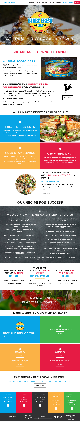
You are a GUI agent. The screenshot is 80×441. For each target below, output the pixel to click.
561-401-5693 (24, 401)
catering (58, 2)
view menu (46, 194)
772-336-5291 (40, 401)
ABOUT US (67, 97)
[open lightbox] (59, 68)
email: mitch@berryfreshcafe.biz (43, 417)
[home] (9, 2)
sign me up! (40, 385)
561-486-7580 (56, 405)
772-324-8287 (8, 401)
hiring (71, 2)
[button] (31, 2)
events (65, 2)
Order (38, 2)
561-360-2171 (72, 405)
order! (60, 333)
